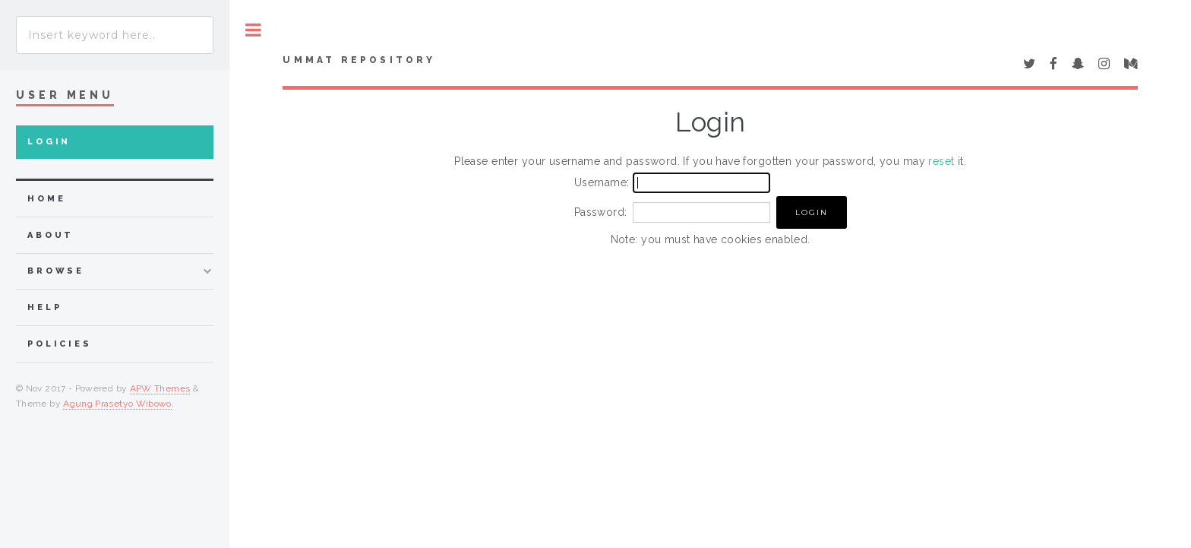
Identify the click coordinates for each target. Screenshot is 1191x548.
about (50, 235)
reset (941, 161)
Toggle (253, 30)
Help (44, 307)
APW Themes (160, 388)
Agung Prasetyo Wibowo (117, 403)
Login (49, 142)
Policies (59, 344)
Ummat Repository (359, 60)
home (46, 199)
